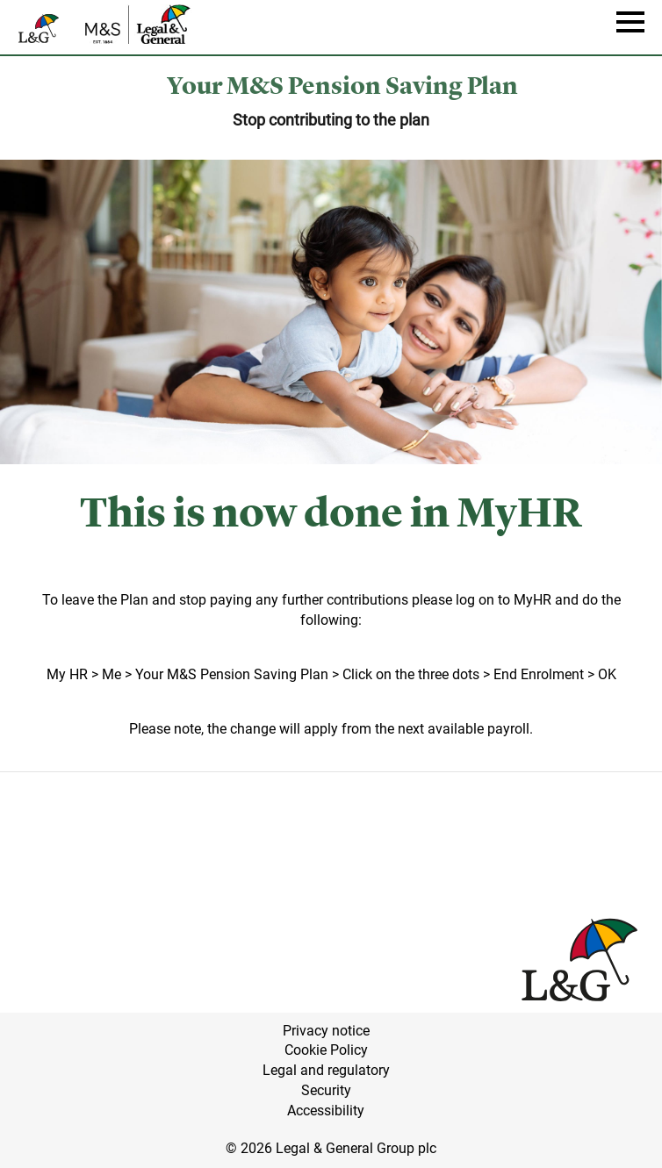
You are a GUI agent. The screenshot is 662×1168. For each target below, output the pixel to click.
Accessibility (325, 1110)
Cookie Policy (326, 1050)
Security (326, 1090)
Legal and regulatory (326, 1070)
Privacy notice (326, 1030)
